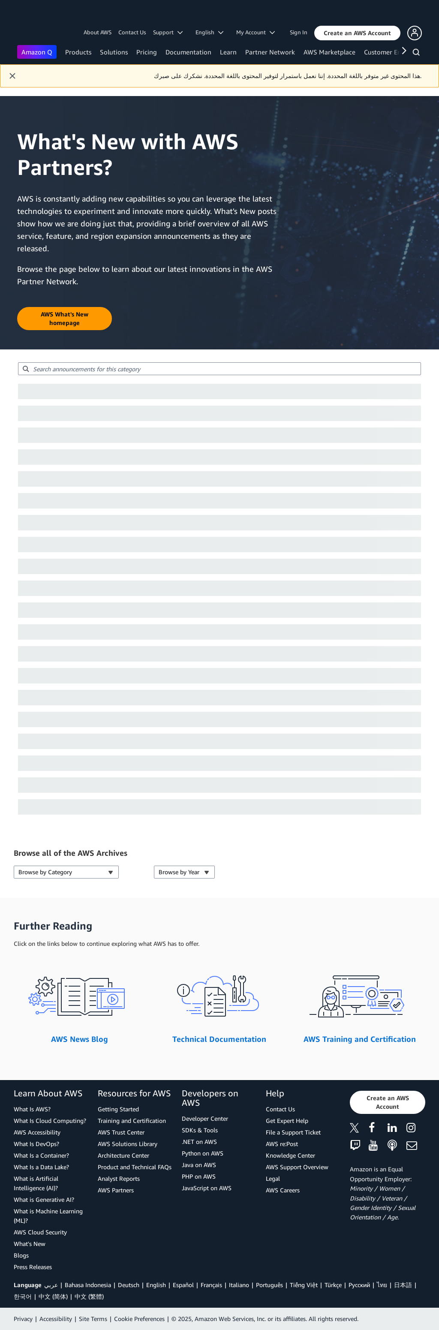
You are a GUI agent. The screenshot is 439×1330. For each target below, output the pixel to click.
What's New (29, 1243)
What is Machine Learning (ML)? (48, 1215)
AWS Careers (283, 1190)
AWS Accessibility (37, 1132)
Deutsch (128, 1284)
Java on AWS (199, 1164)
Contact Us (132, 32)
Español (183, 1284)
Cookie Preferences (139, 1318)
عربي (51, 1284)
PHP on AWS (199, 1176)
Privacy (23, 1318)
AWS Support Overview (297, 1167)
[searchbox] (219, 368)
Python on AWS (202, 1153)
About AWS (97, 32)
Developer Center (205, 1118)
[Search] (417, 53)
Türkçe (333, 1284)
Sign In (298, 32)
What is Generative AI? (44, 1199)
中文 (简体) (53, 1296)
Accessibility (55, 1318)
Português (269, 1284)
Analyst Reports (119, 1178)
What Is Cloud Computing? (50, 1120)
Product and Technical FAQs (134, 1167)
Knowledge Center (290, 1155)
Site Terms (93, 1318)
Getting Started (118, 1109)
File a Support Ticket (293, 1132)
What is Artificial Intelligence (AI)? (36, 1183)
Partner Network (270, 52)
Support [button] (168, 32)
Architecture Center (123, 1155)
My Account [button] (255, 32)
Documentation (188, 52)
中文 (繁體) (89, 1296)
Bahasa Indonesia (88, 1284)
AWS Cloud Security (40, 1232)
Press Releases (33, 1266)
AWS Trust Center (121, 1132)
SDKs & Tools (200, 1130)
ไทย (382, 1284)
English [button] (209, 32)
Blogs (21, 1255)
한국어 (23, 1296)
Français (211, 1284)
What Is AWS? (32, 1109)
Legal (273, 1178)
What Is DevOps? (36, 1143)
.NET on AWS (199, 1141)
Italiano (239, 1284)
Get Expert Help (287, 1120)
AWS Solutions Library (127, 1143)
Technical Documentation (219, 1039)
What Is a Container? (41, 1155)
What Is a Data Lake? (41, 1167)
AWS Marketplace (329, 52)
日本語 (403, 1284)
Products (78, 52)
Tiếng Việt (304, 1284)
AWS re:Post (282, 1143)
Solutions (114, 52)
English (156, 1284)
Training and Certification (132, 1120)
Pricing (146, 52)
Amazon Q (36, 52)
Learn (228, 52)
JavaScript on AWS (207, 1188)
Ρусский (359, 1284)
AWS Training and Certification (360, 1039)
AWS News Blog (79, 1039)
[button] (357, 33)
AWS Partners (116, 1190)
